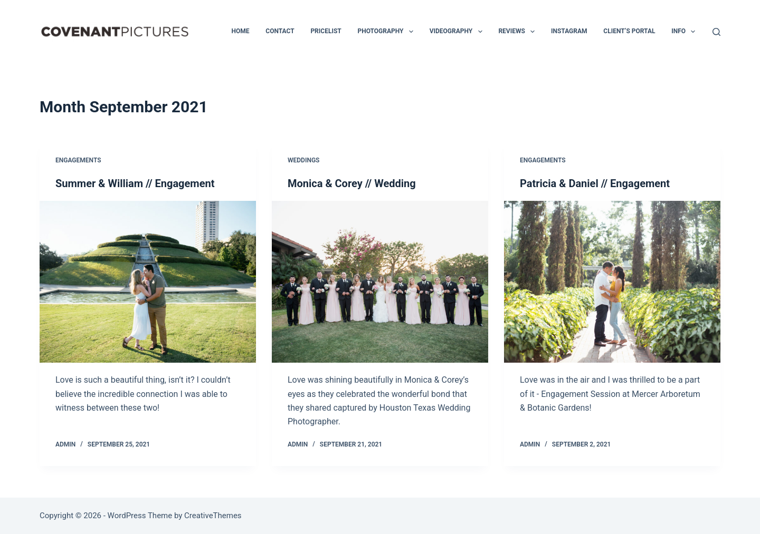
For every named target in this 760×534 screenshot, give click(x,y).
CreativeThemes (213, 515)
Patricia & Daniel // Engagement (595, 183)
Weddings (303, 160)
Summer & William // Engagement (134, 183)
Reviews (518, 31)
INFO (685, 31)
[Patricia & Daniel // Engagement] (612, 282)
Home (241, 31)
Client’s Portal (629, 31)
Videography (458, 31)
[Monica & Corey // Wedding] (380, 282)
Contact (279, 31)
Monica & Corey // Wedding (352, 183)
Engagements (78, 160)
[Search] (716, 32)
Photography (387, 31)
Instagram (569, 31)
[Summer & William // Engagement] (148, 282)
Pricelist (325, 31)
